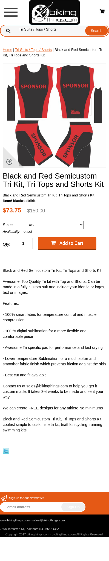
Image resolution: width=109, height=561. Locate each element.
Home (7, 50)
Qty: (6, 244)
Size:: (8, 224)
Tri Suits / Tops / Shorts (33, 50)
